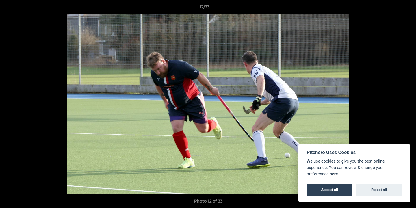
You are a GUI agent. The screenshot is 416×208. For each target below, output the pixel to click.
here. (334, 174)
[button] (391, 8)
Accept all (329, 189)
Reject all (379, 189)
